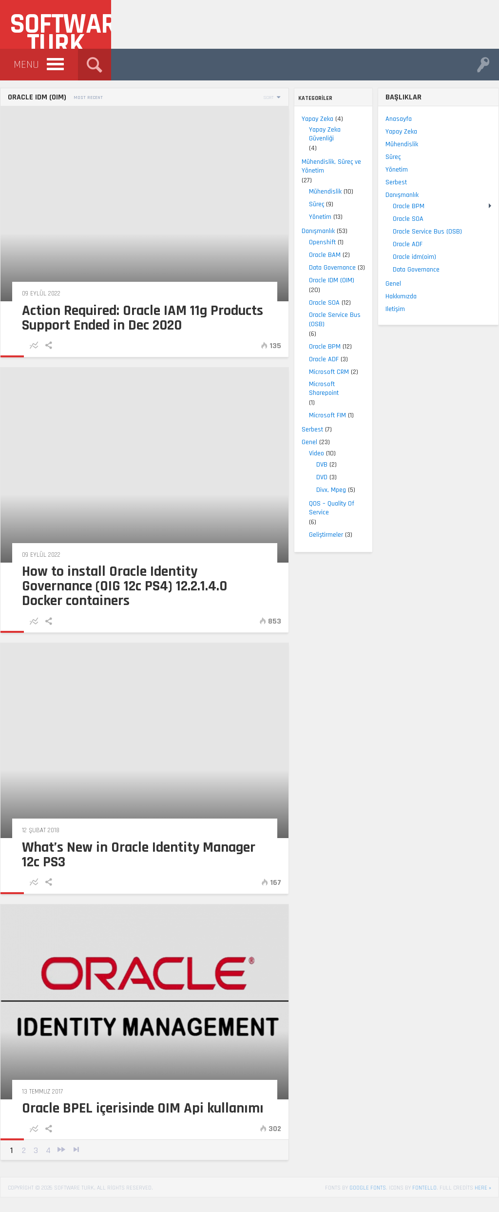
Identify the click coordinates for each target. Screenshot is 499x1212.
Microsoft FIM (33, 415)
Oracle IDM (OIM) (37, 280)
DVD (28, 477)
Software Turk (60, 27)
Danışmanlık (24, 231)
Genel (15, 442)
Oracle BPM (31, 346)
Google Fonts (367, 1188)
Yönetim (26, 217)
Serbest (18, 429)
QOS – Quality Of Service (37, 508)
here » (483, 1188)
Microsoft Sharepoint (30, 388)
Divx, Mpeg (37, 490)
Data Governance (38, 267)
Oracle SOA (30, 302)
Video (22, 453)
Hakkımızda (401, 296)
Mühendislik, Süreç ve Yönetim (37, 166)
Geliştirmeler (32, 534)
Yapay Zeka (23, 119)
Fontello (424, 1188)
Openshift (28, 242)
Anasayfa (398, 119)
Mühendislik (31, 191)
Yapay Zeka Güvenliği (31, 134)
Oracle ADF (30, 359)
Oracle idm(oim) (414, 257)
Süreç (22, 204)
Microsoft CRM (35, 372)
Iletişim (395, 309)
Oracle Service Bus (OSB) (41, 319)
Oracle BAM (31, 255)
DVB (28, 464)
